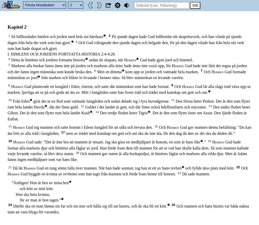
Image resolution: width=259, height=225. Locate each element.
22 (238, 167)
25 (173, 205)
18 (10, 141)
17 (63, 132)
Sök (195, 5)
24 (10, 205)
